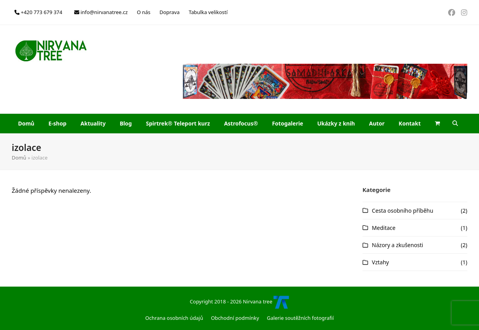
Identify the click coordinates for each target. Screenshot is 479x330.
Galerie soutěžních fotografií (300, 317)
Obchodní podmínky (235, 317)
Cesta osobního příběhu (402, 210)
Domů (19, 157)
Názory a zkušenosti (397, 245)
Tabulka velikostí (208, 12)
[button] (438, 123)
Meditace (383, 227)
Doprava (169, 12)
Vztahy (380, 262)
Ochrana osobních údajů (174, 317)
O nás (143, 12)
